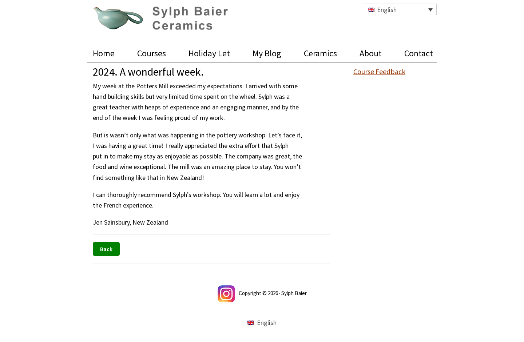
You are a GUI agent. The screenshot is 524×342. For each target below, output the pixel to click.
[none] (400, 9)
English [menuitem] (387, 9)
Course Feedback (379, 71)
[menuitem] (400, 9)
